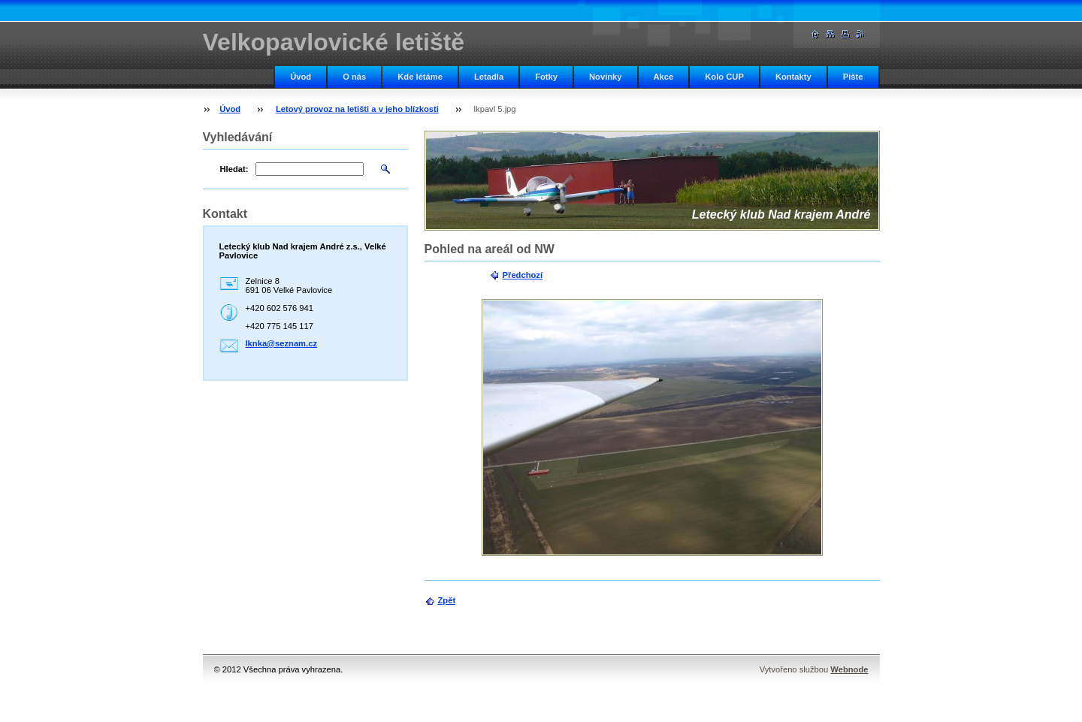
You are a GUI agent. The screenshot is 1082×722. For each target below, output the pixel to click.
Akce (664, 76)
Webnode (849, 669)
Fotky (546, 76)
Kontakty (793, 76)
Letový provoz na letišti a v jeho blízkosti (357, 108)
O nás (354, 76)
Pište (853, 76)
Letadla (488, 76)
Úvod (300, 76)
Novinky (605, 76)
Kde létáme (420, 76)
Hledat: (234, 169)
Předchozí (523, 274)
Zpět (447, 600)
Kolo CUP (724, 76)
